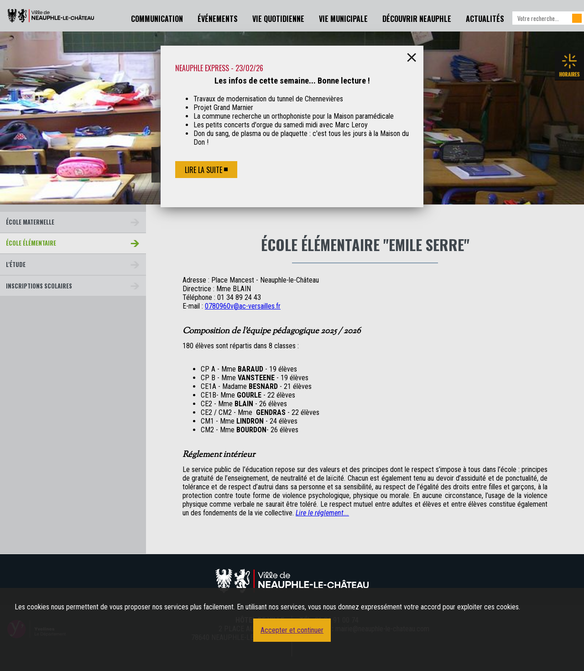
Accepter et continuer (292, 630)
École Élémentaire (31, 243)
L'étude (16, 264)
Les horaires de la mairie (569, 65)
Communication (157, 18)
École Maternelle (30, 222)
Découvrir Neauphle (416, 18)
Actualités (485, 18)
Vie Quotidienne (278, 18)
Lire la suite (203, 169)
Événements (218, 18)
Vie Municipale (343, 18)
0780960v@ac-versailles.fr (243, 306)
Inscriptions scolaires (39, 286)
